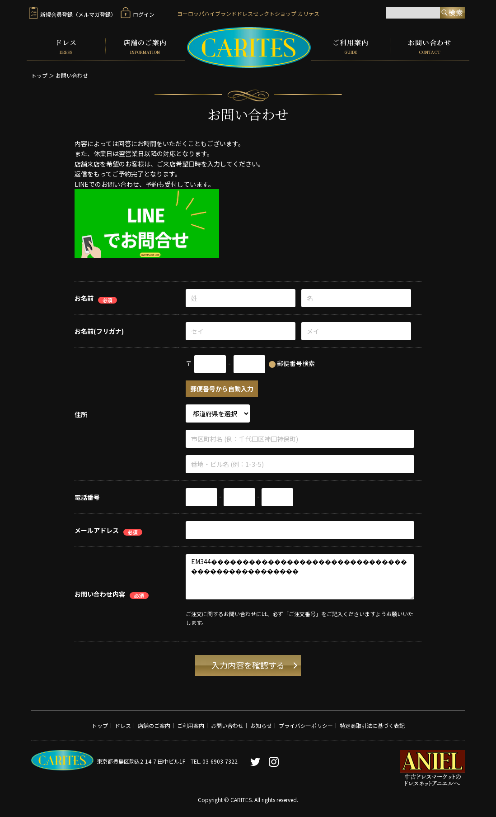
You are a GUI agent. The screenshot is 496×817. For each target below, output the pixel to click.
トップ (39, 75)
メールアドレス (97, 529)
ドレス (66, 46)
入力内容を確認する (248, 664)
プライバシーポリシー (306, 725)
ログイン (137, 14)
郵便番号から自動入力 (221, 388)
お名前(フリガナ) (99, 330)
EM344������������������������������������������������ (300, 576)
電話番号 (87, 496)
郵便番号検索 (296, 362)
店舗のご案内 (145, 46)
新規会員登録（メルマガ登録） (72, 14)
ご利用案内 (350, 46)
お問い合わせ (429, 46)
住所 (81, 413)
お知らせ (261, 725)
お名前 (84, 297)
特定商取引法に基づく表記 (372, 725)
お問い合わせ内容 (100, 593)
